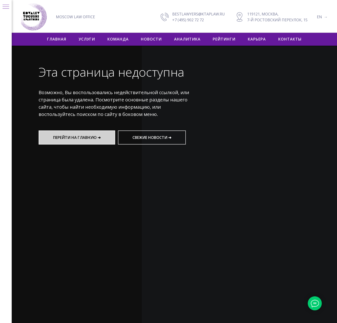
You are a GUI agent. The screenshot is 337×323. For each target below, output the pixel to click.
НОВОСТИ (151, 39)
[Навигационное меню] (6, 7)
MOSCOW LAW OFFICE (75, 16)
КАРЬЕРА (257, 39)
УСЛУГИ (87, 39)
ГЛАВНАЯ (56, 39)
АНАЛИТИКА (187, 39)
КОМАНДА (118, 39)
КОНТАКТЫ (290, 39)
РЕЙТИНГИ (224, 39)
